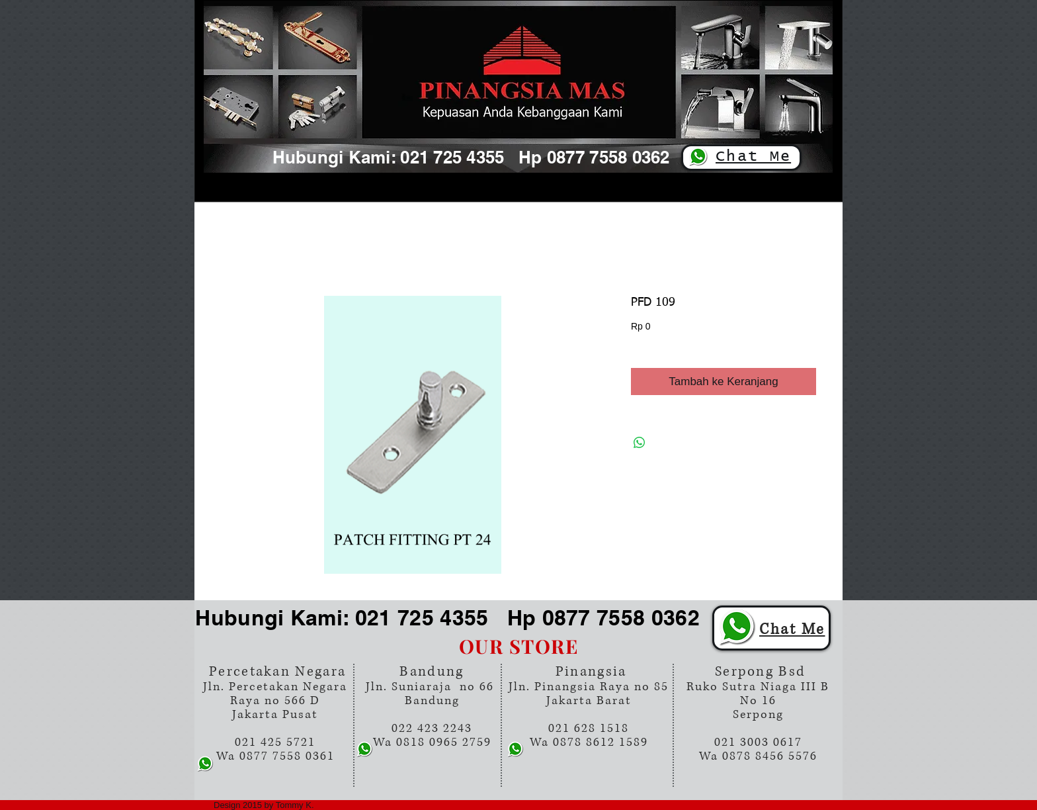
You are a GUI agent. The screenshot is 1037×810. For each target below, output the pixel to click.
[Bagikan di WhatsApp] (639, 443)
